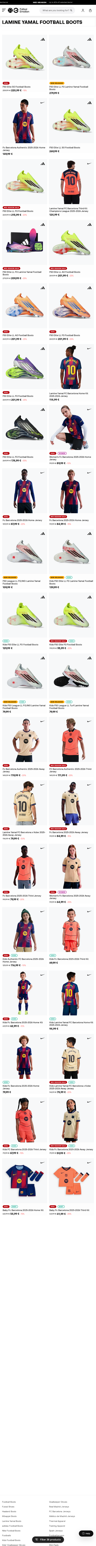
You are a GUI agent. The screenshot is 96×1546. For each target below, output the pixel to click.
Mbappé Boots (9, 1516)
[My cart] (90, 10)
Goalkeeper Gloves (58, 1502)
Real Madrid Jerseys (59, 1506)
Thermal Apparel (57, 1521)
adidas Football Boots (12, 1526)
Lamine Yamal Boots (11, 1521)
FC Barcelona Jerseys (60, 1511)
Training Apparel (57, 1526)
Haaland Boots (9, 1511)
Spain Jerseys (56, 1530)
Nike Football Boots (11, 1530)
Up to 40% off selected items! (66, 2)
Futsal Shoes (8, 1506)
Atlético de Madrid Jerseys (62, 1516)
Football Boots (9, 1502)
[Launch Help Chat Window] (86, 1534)
